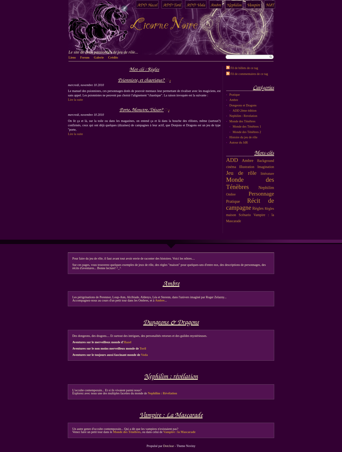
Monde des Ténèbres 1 (247, 126)
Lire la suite (75, 99)
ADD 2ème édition (245, 110)
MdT (270, 4)
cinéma (231, 167)
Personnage (261, 193)
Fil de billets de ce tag (244, 68)
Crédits (113, 57)
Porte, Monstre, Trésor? (141, 109)
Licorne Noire (163, 25)
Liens (72, 57)
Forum (84, 57)
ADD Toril (172, 4)
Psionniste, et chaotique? (141, 79)
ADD (232, 160)
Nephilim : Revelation (243, 116)
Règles (258, 208)
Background (265, 161)
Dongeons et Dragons (243, 105)
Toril (143, 348)
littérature (267, 173)
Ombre (231, 194)
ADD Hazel (147, 4)
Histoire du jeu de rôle (243, 137)
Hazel (127, 342)
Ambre (215, 4)
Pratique (234, 94)
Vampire (253, 4)
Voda (144, 355)
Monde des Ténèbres (242, 121)
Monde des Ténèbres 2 (247, 132)
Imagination (265, 167)
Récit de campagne (250, 204)
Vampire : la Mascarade (179, 432)
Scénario (245, 215)
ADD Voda (195, 4)
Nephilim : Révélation (162, 393)
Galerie (99, 57)
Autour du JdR (238, 142)
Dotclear (168, 446)
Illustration (246, 167)
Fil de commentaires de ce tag (249, 74)
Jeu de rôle (241, 173)
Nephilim (234, 4)
